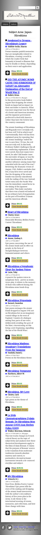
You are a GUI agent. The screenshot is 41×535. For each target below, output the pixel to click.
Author (13, 24)
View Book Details (19, 74)
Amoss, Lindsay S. (13, 238)
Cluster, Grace (12, 215)
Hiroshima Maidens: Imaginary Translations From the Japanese (18, 346)
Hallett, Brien (12, 95)
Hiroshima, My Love (18, 391)
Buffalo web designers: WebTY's (29, 530)
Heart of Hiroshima (18, 211)
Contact (15, 526)
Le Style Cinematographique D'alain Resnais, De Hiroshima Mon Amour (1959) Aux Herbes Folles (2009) (20, 422)
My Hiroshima (15, 476)
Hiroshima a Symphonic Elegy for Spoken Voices (19, 268)
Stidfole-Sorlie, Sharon (16, 46)
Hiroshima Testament (19, 370)
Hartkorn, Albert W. (15, 373)
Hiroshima (13, 235)
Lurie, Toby (11, 272)
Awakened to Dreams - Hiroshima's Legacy (18, 42)
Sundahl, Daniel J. (13, 353)
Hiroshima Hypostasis (19, 300)
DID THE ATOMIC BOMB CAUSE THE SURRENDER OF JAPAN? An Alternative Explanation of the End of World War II (20, 86)
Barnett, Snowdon (14, 303)
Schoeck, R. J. (12, 479)
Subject (5, 24)
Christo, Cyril (12, 394)
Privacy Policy (22, 526)
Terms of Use (31, 526)
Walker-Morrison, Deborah (18, 431)
